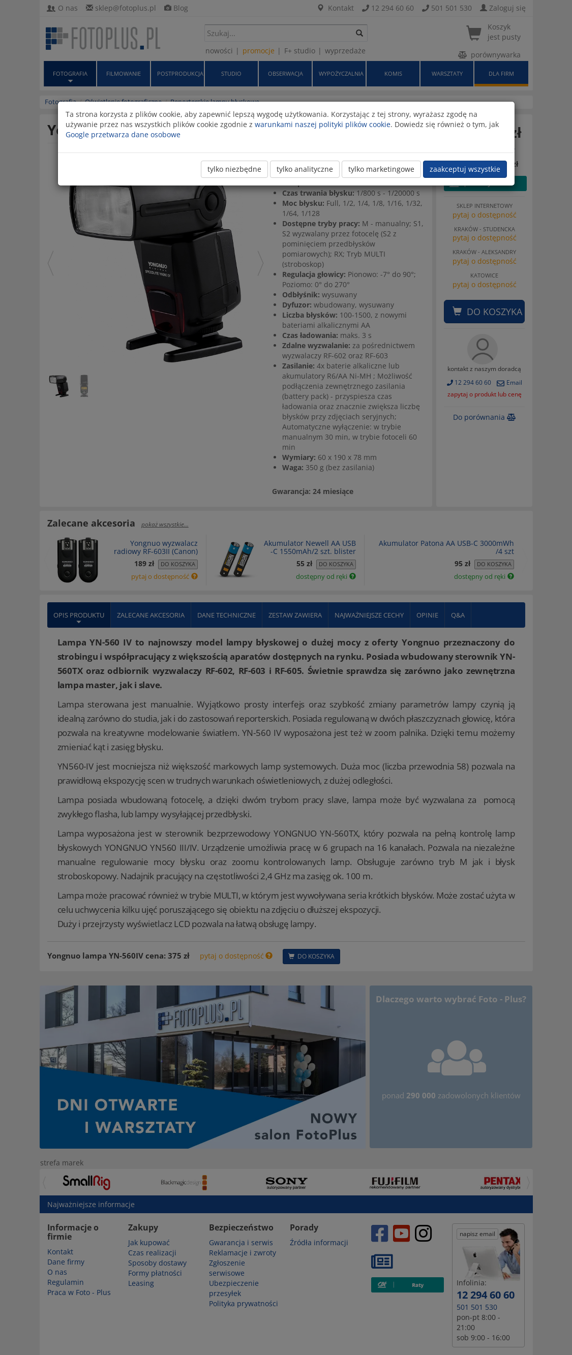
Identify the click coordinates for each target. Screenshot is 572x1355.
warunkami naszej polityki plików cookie (322, 124)
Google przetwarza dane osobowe (123, 134)
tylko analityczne (305, 169)
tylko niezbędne (234, 169)
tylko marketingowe (381, 169)
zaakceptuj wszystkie (465, 169)
